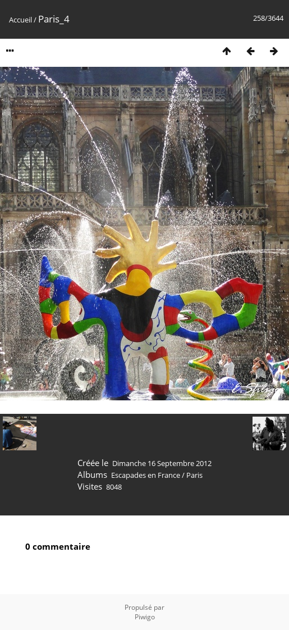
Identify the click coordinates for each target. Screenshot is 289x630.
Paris (194, 475)
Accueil (20, 20)
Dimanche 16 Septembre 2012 (162, 463)
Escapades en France (145, 475)
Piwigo (145, 617)
